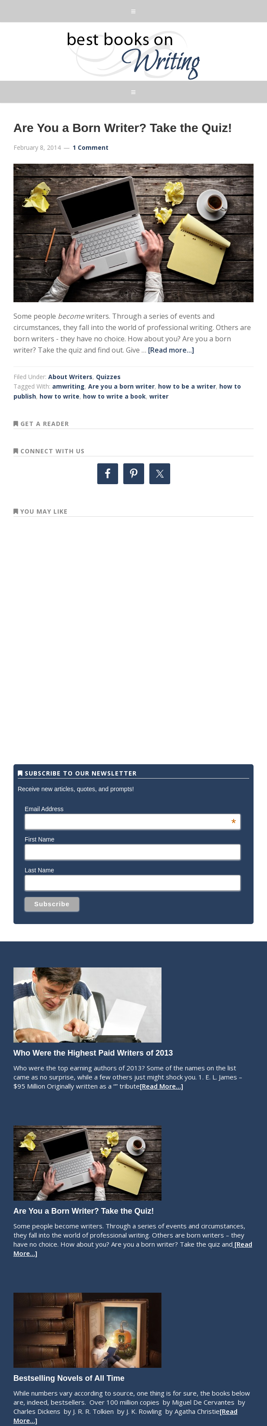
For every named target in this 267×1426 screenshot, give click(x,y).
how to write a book (114, 396)
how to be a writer (187, 386)
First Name (39, 839)
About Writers (70, 377)
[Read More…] (161, 1086)
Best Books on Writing (133, 55)
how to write (59, 396)
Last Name (39, 870)
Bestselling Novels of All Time (69, 1378)
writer (158, 396)
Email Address (130, 808)
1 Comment (91, 147)
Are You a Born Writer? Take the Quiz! (122, 128)
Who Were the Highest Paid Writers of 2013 (93, 1053)
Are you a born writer (121, 386)
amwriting (68, 386)
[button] (133, 11)
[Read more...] (171, 350)
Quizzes (108, 377)
